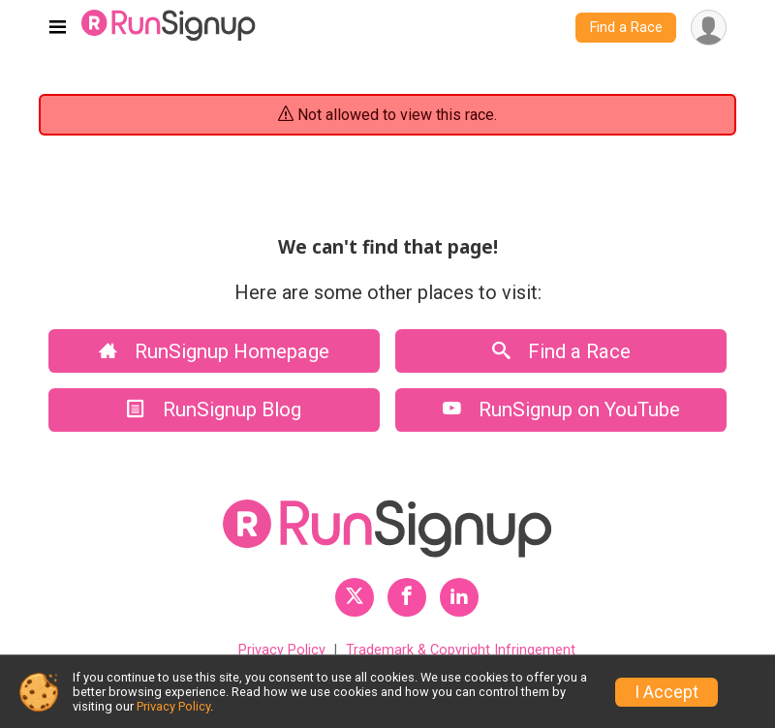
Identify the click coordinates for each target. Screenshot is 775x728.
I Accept (666, 692)
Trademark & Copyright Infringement (460, 650)
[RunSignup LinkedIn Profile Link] (459, 597)
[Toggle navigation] (57, 28)
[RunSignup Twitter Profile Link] (354, 597)
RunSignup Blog (214, 409)
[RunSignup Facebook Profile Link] (407, 597)
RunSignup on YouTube (561, 409)
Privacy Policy (282, 650)
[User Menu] (709, 28)
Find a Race (626, 27)
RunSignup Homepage (214, 351)
